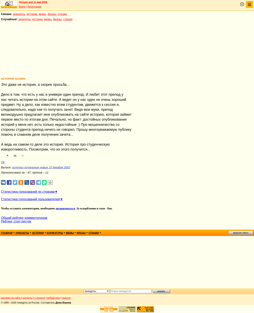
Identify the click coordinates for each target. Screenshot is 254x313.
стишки (62, 14)
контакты (28, 298)
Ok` (3, 162)
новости (66, 298)
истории (32, 14)
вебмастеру (53, 298)
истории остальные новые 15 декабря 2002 (41, 167)
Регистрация (34, 6)
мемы (42, 14)
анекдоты (19, 14)
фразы (52, 14)
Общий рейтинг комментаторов (24, 217)
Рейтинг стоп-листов (16, 221)
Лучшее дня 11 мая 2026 (33, 2)
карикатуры (55, 233)
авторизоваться (65, 208)
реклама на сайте (11, 298)
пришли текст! (241, 232)
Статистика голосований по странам (28, 191)
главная (7, 233)
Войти (22, 6)
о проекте (40, 298)
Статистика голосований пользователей (30, 199)
